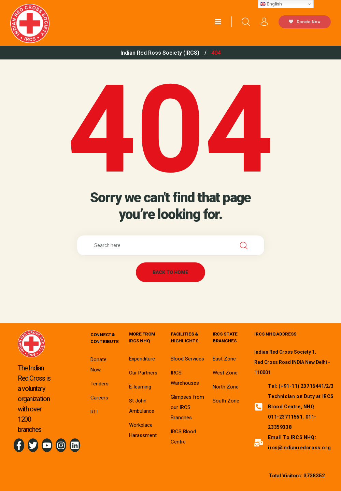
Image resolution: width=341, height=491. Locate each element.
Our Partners (143, 373)
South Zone (226, 401)
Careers (99, 398)
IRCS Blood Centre (183, 436)
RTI (94, 412)
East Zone (224, 359)
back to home (170, 272)
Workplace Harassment (143, 430)
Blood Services (187, 359)
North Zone (226, 387)
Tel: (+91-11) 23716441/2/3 (301, 386)
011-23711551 (285, 417)
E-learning (140, 387)
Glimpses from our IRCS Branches (187, 407)
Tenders (99, 384)
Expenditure (142, 359)
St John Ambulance (141, 406)
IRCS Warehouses (185, 378)
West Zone (225, 373)
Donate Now (305, 21)
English (271, 4)
